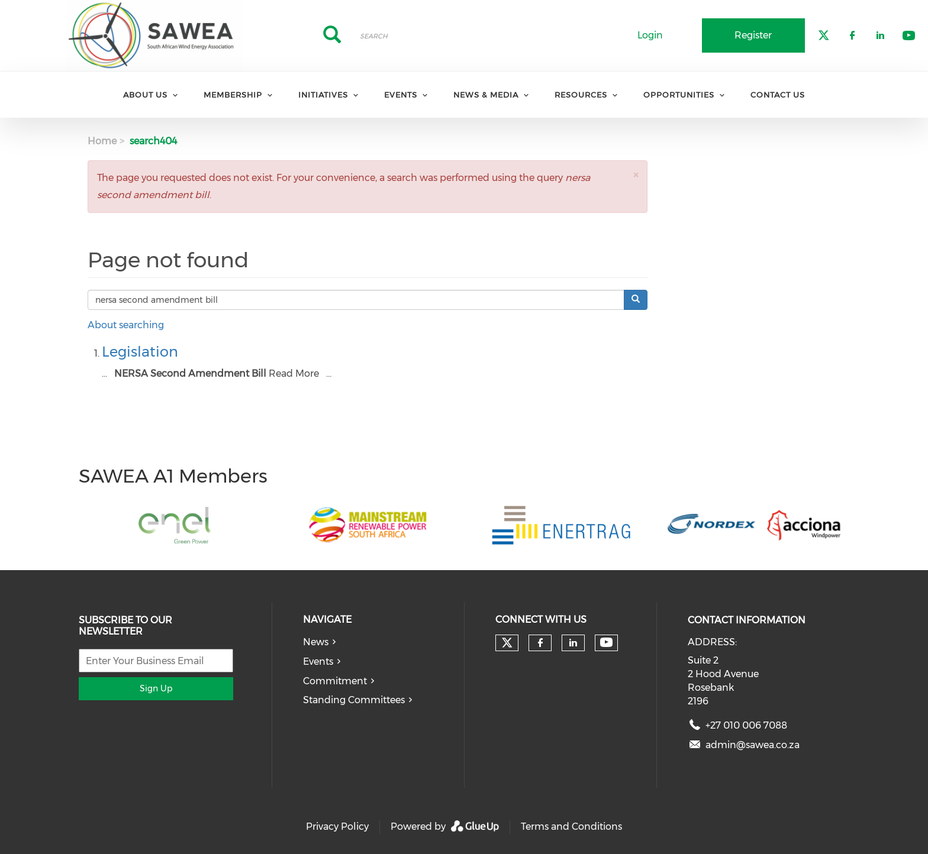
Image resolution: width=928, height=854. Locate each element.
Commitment (335, 681)
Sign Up (156, 688)
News (315, 642)
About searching (126, 325)
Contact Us (777, 94)
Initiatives (323, 94)
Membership (233, 94)
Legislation (140, 351)
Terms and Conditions (571, 826)
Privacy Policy (337, 826)
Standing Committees (354, 700)
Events (400, 94)
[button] (636, 175)
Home (102, 141)
